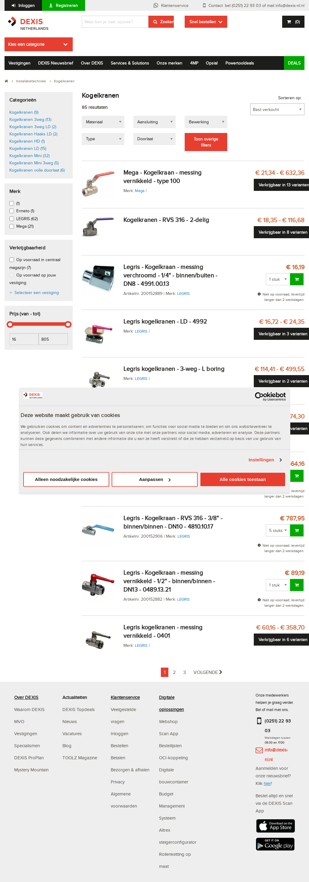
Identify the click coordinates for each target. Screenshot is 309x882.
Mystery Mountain (31, 770)
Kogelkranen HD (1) (27, 141)
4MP (194, 63)
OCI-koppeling (173, 757)
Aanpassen (154, 479)
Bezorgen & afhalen (130, 770)
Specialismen (27, 745)
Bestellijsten (170, 745)
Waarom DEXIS (29, 709)
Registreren (67, 5)
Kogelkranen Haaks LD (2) (33, 134)
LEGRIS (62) (27, 219)
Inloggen (26, 5)
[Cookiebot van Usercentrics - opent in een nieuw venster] (259, 396)
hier (267, 783)
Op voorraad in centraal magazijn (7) (34, 263)
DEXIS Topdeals (78, 709)
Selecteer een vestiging (36, 292)
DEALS (294, 63)
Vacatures (72, 733)
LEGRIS (183, 293)
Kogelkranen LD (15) (27, 148)
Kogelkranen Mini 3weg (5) (34, 163)
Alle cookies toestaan (243, 479)
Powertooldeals (239, 63)
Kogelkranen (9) (23, 112)
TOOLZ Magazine (79, 757)
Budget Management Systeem (172, 806)
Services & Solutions (130, 63)
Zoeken (167, 22)
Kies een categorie (26, 44)
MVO (19, 721)
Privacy (118, 782)
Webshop (168, 721)
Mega (140, 190)
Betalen (118, 757)
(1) (18, 203)
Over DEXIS (92, 63)
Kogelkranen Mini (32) (29, 156)
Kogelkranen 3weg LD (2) (32, 127)
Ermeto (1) (25, 211)
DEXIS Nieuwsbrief (55, 63)
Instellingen (261, 460)
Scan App (168, 733)
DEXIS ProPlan (29, 757)
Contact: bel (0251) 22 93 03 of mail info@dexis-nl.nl (256, 5)
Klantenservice (175, 5)
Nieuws (69, 721)
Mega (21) (24, 226)
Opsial (212, 63)
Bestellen (119, 745)
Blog (67, 745)
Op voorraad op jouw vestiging (32, 279)
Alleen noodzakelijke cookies (66, 479)
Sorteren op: (289, 98)
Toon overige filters (206, 142)
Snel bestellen (203, 22)
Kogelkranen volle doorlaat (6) (37, 170)
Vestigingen (19, 63)
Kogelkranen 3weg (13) (30, 119)
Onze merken (169, 63)
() (297, 22)
